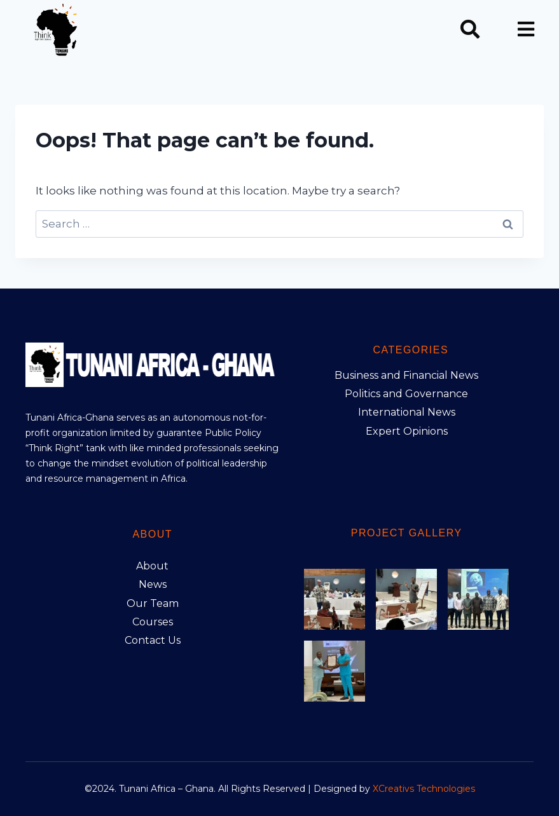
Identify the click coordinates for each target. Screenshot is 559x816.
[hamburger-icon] (525, 31)
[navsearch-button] (470, 30)
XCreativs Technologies (424, 788)
